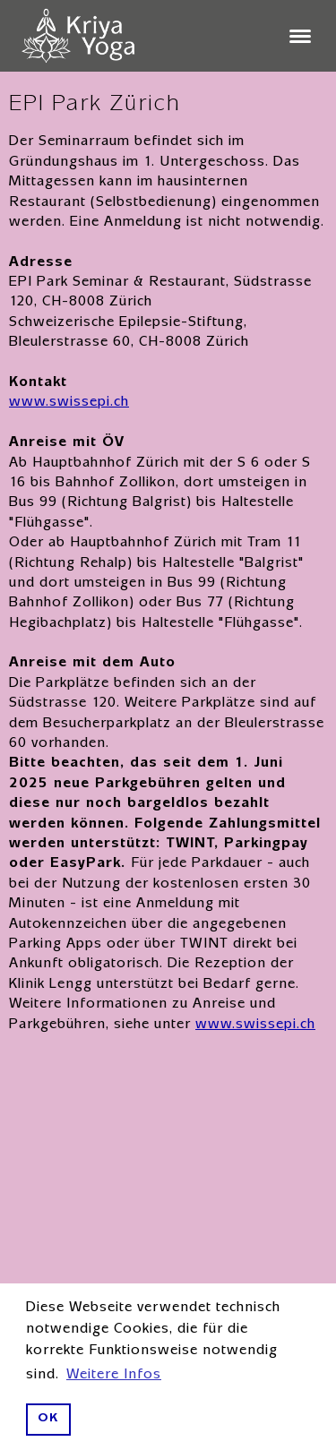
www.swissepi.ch (69, 403)
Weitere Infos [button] (113, 1375)
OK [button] (48, 1419)
